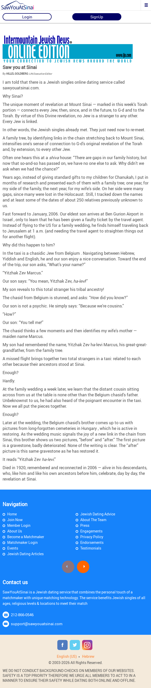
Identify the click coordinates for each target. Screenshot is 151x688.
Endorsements (92, 542)
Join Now (15, 519)
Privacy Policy (91, 536)
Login (27, 16)
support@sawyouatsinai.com (36, 623)
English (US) (67, 656)
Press (84, 525)
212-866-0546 (22, 614)
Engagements (91, 531)
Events (12, 548)
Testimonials (90, 548)
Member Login (18, 525)
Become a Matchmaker (25, 536)
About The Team (93, 519)
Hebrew (88, 656)
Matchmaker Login (22, 542)
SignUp (96, 16)
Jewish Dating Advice (97, 514)
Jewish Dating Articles (25, 553)
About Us (14, 531)
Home (12, 514)
